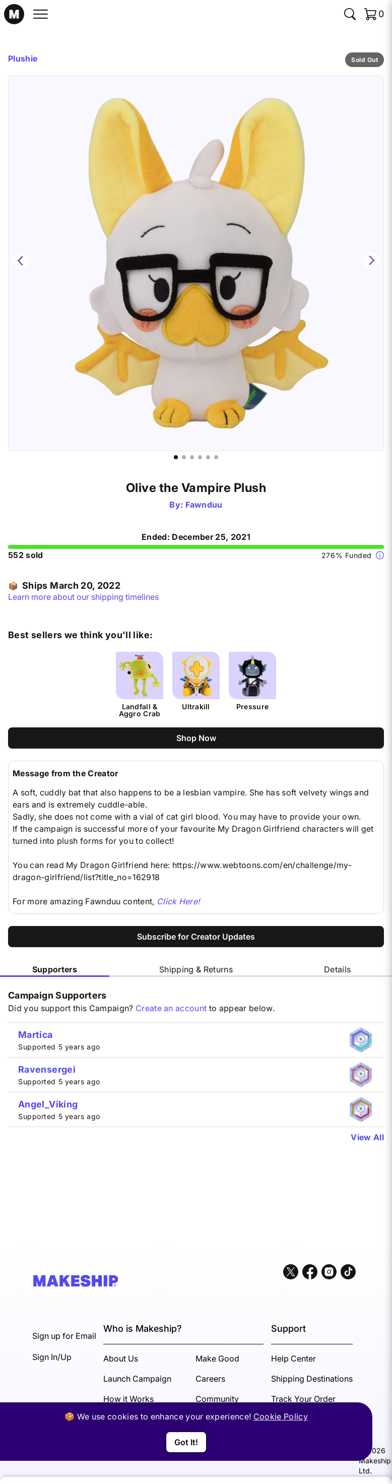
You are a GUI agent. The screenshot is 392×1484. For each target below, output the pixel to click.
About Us (120, 1358)
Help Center (293, 1358)
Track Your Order (303, 1399)
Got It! (186, 1442)
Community (217, 1399)
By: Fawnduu (196, 505)
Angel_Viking (48, 1104)
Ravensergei (47, 1069)
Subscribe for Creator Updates (196, 937)
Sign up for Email (64, 1336)
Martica (35, 1034)
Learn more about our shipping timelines (83, 596)
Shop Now (196, 738)
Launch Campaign (137, 1379)
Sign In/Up (52, 1357)
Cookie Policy (280, 1416)
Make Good (217, 1358)
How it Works (128, 1399)
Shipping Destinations (312, 1379)
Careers (210, 1379)
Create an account (171, 1008)
